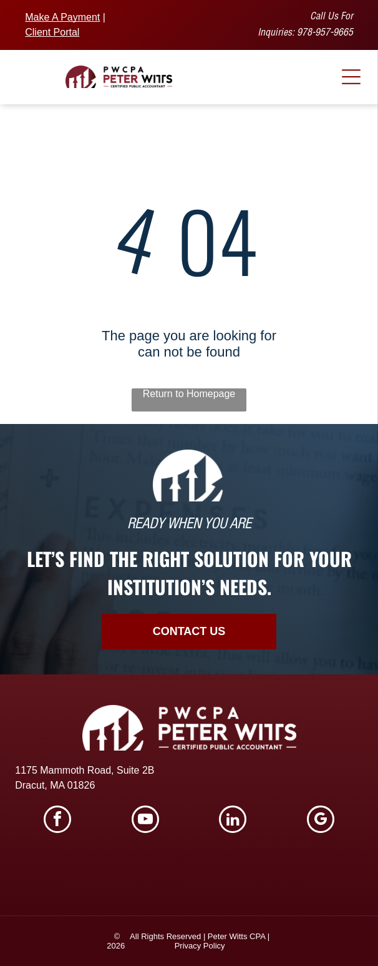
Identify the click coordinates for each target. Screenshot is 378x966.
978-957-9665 (325, 34)
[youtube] (145, 821)
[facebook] (57, 821)
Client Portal (52, 32)
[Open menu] (351, 76)
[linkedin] (232, 821)
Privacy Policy (200, 945)
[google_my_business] (320, 821)
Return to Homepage (189, 393)
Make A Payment (62, 17)
